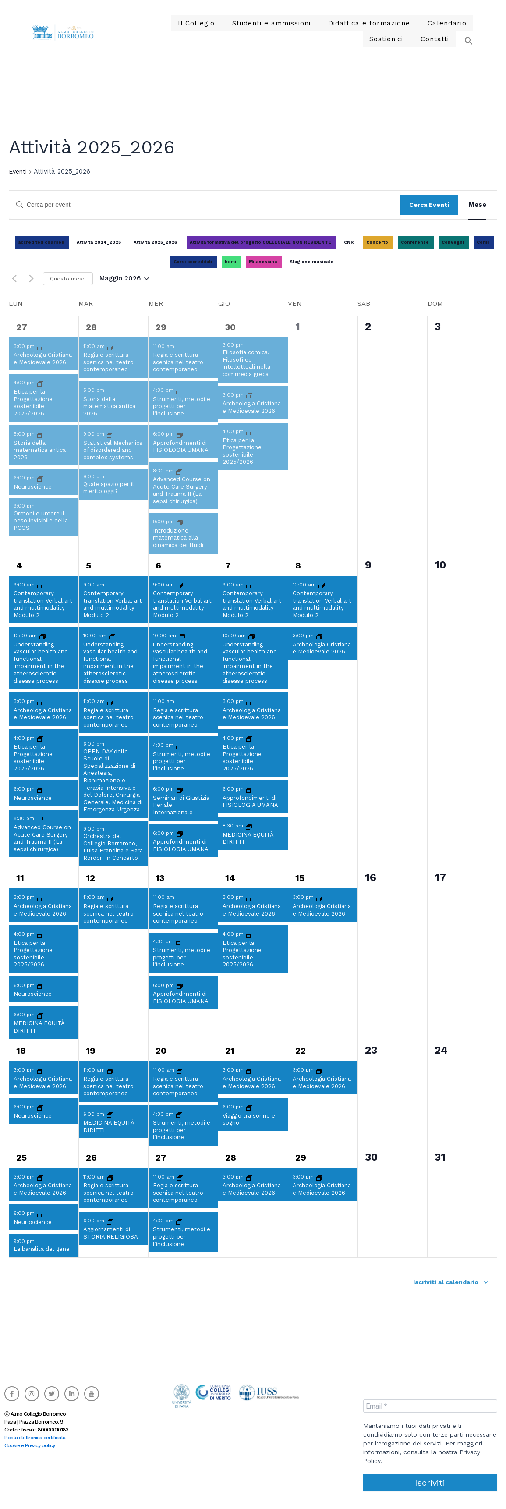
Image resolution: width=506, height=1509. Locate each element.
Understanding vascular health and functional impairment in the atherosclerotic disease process (41, 673)
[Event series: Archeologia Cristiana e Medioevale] (40, 357)
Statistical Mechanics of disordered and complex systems (112, 460)
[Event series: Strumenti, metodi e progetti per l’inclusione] (179, 401)
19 (91, 1061)
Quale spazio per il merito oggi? (108, 498)
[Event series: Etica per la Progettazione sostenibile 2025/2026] (40, 394)
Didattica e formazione (331, 26)
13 (160, 888)
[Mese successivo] (31, 289)
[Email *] (430, 1406)
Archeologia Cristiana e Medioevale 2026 (43, 369)
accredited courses (41, 252)
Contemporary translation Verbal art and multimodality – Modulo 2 (43, 614)
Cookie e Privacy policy (29, 1445)
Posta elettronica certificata (34, 1437)
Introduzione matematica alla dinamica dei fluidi (178, 548)
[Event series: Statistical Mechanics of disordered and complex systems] (110, 445)
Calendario (402, 26)
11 (20, 888)
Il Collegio (175, 26)
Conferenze (415, 252)
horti (230, 272)
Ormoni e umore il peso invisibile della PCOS (41, 531)
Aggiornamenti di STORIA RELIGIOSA (110, 1243)
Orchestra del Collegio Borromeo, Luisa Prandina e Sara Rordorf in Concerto (113, 857)
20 (161, 1061)
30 (230, 337)
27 (21, 337)
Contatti (436, 47)
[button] (464, 43)
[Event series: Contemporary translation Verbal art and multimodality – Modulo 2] (40, 596)
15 (299, 888)
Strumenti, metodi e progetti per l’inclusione (181, 416)
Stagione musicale (311, 272)
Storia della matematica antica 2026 (40, 460)
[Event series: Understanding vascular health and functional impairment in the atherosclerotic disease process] (42, 646)
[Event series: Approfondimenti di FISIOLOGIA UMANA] (180, 445)
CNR (349, 252)
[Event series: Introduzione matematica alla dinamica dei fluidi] (180, 532)
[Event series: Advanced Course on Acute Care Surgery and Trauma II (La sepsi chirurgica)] (179, 482)
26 (91, 1168)
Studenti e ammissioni (243, 26)
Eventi (18, 181)
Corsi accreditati (192, 272)
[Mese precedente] (14, 289)
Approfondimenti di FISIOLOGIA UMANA (181, 457)
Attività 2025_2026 (155, 252)
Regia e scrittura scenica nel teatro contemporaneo (108, 372)
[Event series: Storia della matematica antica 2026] (40, 445)
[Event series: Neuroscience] (40, 489)
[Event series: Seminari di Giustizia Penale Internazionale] (180, 800)
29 (161, 337)
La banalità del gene (42, 1259)
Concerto (377, 252)
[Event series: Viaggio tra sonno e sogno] (249, 1118)
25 (21, 1168)
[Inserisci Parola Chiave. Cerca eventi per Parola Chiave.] (204, 215)
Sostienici (447, 26)
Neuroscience (33, 497)
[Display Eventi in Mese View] (477, 215)
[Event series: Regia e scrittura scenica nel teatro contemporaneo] (110, 357)
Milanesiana (263, 272)
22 (300, 1061)
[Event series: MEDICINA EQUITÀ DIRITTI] (249, 837)
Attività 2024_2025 (99, 252)
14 (230, 888)
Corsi (483, 252)
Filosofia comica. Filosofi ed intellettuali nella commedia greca (246, 373)
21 (229, 1061)
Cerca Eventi (429, 215)
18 (21, 1061)
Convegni (453, 252)
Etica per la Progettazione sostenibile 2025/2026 (33, 413)
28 (91, 337)
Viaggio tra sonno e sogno (249, 1130)
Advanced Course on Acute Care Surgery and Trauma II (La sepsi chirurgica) (181, 500)
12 (90, 888)
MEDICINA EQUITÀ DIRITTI (248, 849)
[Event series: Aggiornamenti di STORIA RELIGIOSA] (110, 1232)
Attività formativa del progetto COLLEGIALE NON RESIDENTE (260, 252)
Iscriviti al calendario (445, 1292)
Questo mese (68, 289)
